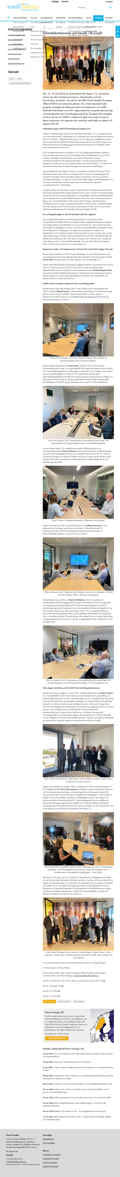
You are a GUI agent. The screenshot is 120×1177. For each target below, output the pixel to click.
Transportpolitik (16, 45)
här (104, 980)
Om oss (34, 18)
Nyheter (98, 18)
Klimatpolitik (14, 59)
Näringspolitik (15, 54)
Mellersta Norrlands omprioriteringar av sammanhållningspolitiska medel (77, 1083)
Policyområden (20, 18)
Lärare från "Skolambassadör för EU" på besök (67, 1062)
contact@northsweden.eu (16, 1161)
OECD (12, 79)
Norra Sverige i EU (64, 1001)
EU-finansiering (75, 18)
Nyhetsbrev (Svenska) (51, 1154)
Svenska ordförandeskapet (20, 83)
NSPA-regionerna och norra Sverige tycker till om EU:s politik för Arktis (77, 1097)
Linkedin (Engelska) (50, 1166)
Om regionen (47, 18)
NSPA (19, 79)
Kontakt (109, 2)
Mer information (57, 1038)
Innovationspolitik (17, 49)
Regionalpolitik (79, 1001)
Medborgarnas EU (16, 64)
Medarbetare (48, 1139)
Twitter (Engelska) (50, 1162)
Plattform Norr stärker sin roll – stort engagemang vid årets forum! (74, 1111)
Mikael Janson (63, 1033)
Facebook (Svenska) (51, 1158)
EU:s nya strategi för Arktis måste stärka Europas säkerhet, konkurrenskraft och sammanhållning (77, 1055)
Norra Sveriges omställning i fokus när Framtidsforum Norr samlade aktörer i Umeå (78, 1069)
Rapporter (60, 18)
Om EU (88, 18)
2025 (58, 28)
